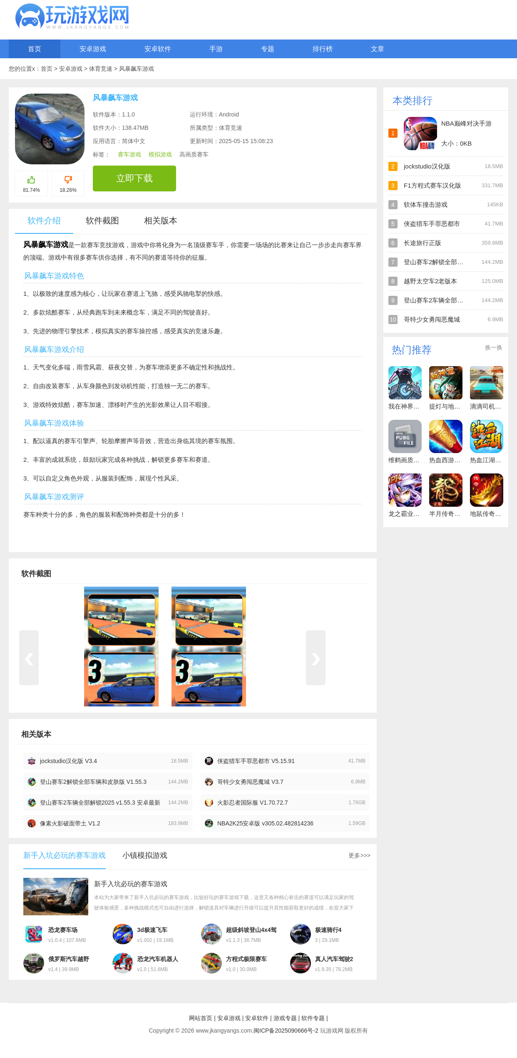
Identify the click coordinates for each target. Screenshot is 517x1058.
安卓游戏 (93, 48)
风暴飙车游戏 (136, 68)
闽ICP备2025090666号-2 (286, 1030)
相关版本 (160, 220)
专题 (267, 48)
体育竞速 (101, 68)
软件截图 (102, 220)
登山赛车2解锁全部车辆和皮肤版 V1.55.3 (93, 781)
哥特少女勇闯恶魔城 (432, 319)
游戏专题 (285, 1018)
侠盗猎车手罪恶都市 (432, 223)
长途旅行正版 (422, 242)
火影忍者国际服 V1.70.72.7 (252, 802)
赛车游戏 (129, 154)
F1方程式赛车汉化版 (432, 185)
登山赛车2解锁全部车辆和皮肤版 (449, 261)
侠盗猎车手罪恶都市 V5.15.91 (256, 761)
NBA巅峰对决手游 (466, 123)
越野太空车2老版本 (430, 281)
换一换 (493, 347)
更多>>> (359, 855)
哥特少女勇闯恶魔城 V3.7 (250, 781)
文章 (377, 48)
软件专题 (313, 1018)
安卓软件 (157, 48)
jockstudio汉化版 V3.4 (68, 761)
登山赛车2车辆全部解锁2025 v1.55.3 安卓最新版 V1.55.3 (100, 803)
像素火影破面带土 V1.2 (70, 823)
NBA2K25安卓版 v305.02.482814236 (265, 823)
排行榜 (323, 48)
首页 (34, 48)
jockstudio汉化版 (427, 166)
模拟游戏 (160, 154)
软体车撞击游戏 (425, 204)
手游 (216, 48)
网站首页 (200, 1018)
